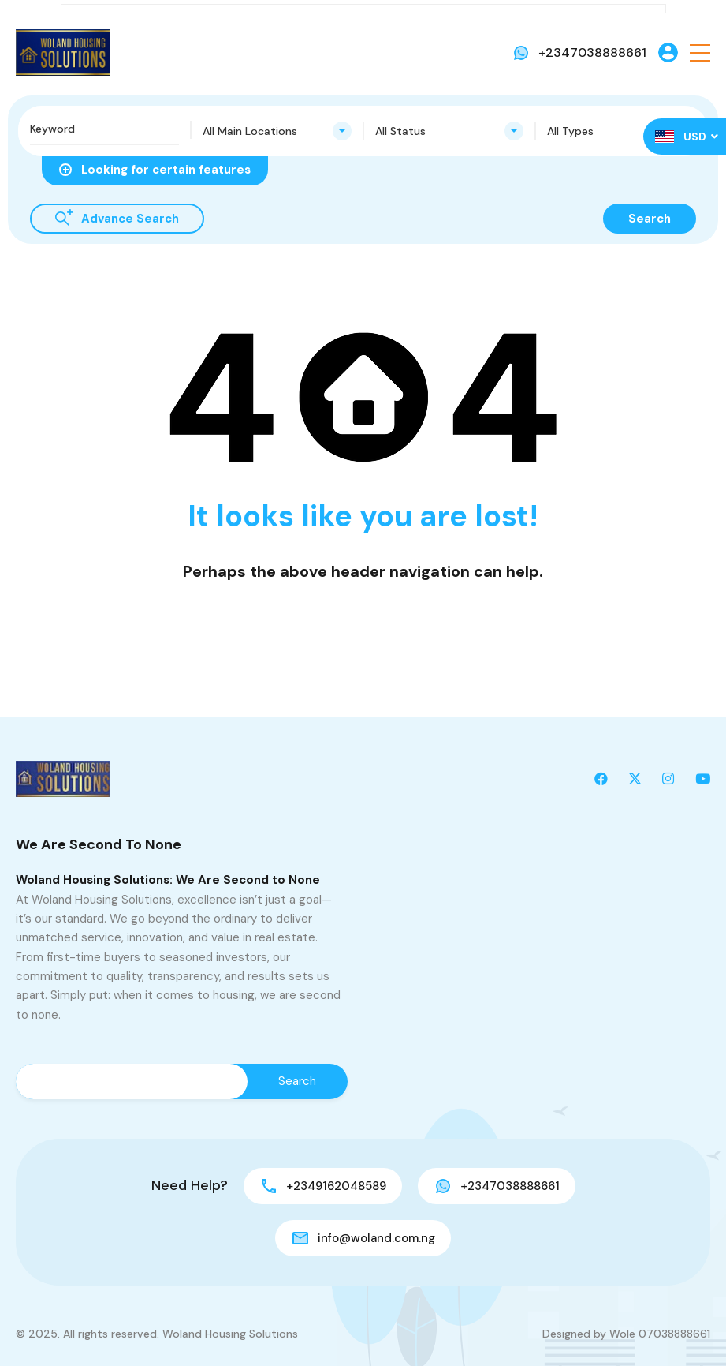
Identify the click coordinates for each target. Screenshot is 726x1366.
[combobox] (277, 131)
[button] (700, 52)
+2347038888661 (592, 52)
